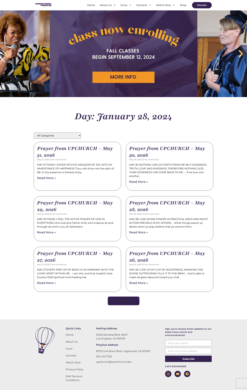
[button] (6, 53)
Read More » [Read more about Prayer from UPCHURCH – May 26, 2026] (138, 283)
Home (91, 5)
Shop (183, 5)
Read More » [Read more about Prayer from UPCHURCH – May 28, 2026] (138, 232)
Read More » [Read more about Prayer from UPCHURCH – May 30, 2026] (138, 182)
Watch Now (165, 5)
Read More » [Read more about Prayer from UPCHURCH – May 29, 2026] (46, 232)
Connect (143, 5)
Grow (126, 5)
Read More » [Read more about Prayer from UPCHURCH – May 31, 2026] (46, 178)
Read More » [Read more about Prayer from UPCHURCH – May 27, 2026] (46, 283)
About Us (108, 5)
